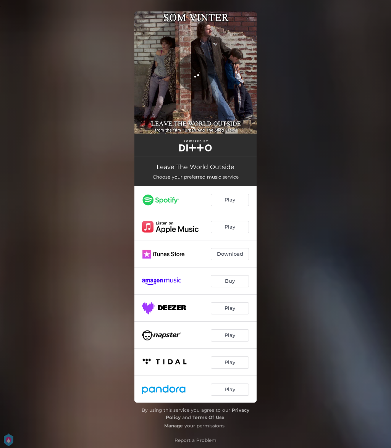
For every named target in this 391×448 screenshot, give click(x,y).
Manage (173, 426)
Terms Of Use (208, 417)
